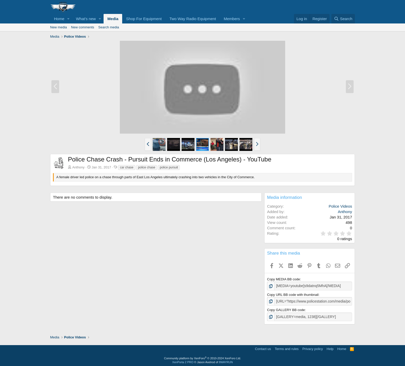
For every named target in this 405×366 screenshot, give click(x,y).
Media (113, 19)
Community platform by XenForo (202, 357)
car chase (126, 167)
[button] (68, 18)
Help (330, 348)
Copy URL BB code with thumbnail (292, 294)
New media (58, 27)
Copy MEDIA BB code (283, 279)
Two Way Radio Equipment (192, 19)
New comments (82, 27)
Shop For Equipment (144, 19)
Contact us (263, 348)
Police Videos (340, 206)
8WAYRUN (226, 361)
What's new (86, 19)
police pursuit (169, 167)
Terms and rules (287, 348)
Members (232, 19)
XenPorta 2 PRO (182, 361)
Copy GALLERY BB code (286, 309)
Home (59, 19)
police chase (146, 167)
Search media (108, 27)
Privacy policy (312, 348)
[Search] (343, 18)
